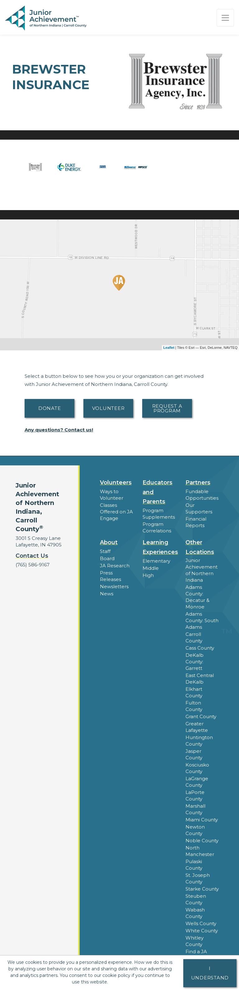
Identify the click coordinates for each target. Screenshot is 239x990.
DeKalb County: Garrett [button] (194, 661)
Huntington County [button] (199, 740)
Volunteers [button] (116, 482)
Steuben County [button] (195, 899)
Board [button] (107, 558)
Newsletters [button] (114, 586)
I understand (210, 973)
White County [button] (201, 931)
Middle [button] (151, 568)
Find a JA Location (196, 955)
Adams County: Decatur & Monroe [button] (197, 597)
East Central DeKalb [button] (199, 678)
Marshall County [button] (195, 809)
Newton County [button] (195, 830)
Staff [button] (105, 551)
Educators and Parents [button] (157, 492)
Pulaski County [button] (193, 864)
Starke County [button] (202, 889)
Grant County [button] (200, 716)
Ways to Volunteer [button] (111, 494)
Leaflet (168, 347)
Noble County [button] (201, 840)
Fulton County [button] (193, 706)
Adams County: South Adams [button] (201, 620)
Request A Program (167, 408)
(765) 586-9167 (32, 565)
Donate (49, 408)
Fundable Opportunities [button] (201, 494)
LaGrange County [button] (196, 782)
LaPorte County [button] (194, 795)
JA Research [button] (114, 566)
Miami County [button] (201, 820)
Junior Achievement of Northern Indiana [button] (201, 570)
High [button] (148, 575)
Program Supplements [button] (159, 513)
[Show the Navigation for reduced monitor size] (225, 17)
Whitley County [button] (194, 941)
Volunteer (108, 408)
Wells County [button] (200, 923)
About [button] (109, 542)
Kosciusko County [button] (197, 768)
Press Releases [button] (110, 576)
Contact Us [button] (32, 555)
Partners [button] (197, 482)
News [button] (106, 594)
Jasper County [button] (193, 754)
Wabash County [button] (195, 913)
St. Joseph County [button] (197, 878)
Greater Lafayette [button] (196, 727)
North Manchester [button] (199, 851)
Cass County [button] (199, 648)
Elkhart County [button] (193, 692)
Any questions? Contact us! (59, 430)
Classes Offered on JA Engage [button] (116, 511)
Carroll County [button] (193, 637)
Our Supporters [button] (198, 508)
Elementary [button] (156, 561)
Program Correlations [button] (157, 527)
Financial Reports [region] (195, 522)
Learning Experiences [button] (160, 547)
